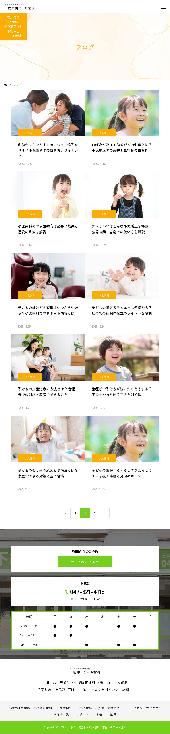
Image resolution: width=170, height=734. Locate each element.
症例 (113, 714)
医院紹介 (66, 708)
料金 (100, 714)
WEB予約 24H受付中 (85, 562)
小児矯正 (104, 132)
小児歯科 (30, 132)
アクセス (83, 714)
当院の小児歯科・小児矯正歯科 (30, 708)
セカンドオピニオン (147, 708)
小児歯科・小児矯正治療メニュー (102, 708)
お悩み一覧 (61, 714)
